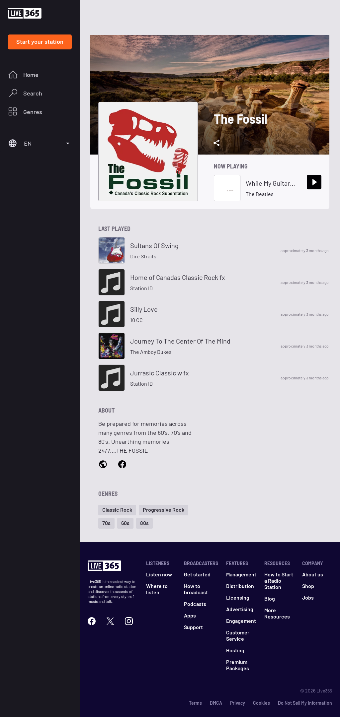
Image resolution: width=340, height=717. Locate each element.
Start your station (39, 41)
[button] (117, 510)
